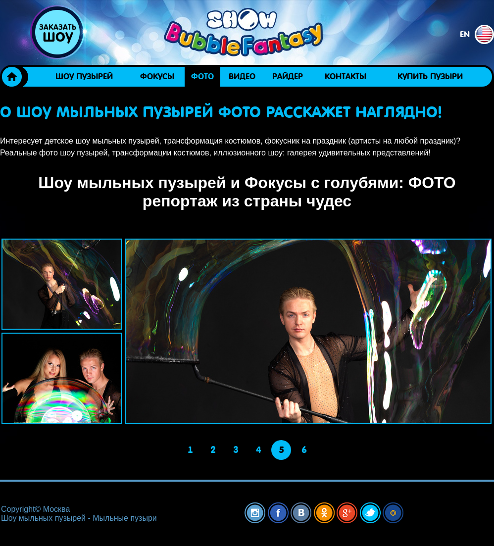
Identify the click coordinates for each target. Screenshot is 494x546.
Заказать (57, 34)
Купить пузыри (430, 76)
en (477, 34)
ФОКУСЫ (157, 76)
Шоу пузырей (84, 76)
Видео (242, 76)
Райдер (287, 76)
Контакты (345, 76)
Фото (202, 76)
